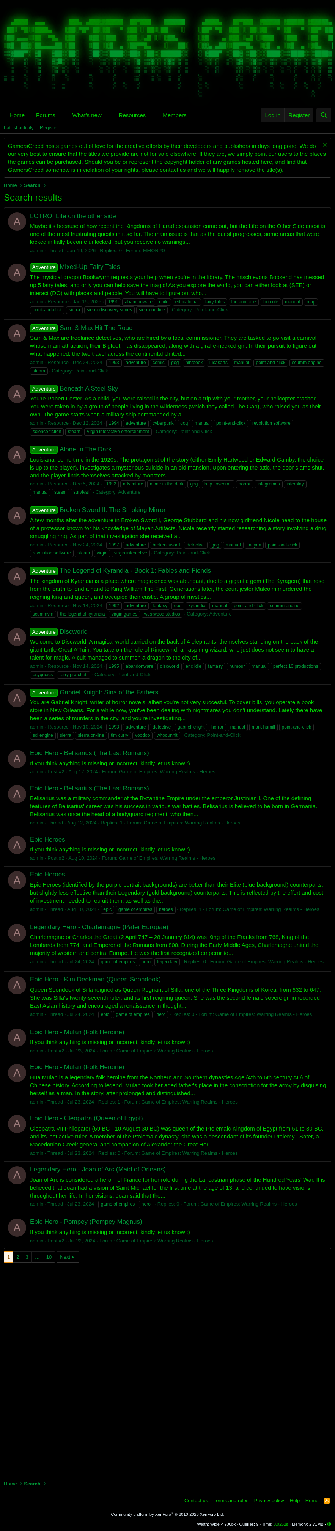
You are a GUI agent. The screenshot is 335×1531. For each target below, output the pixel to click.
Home (17, 115)
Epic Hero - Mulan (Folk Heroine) (77, 1032)
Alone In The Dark (71, 449)
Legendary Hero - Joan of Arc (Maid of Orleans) (98, 1169)
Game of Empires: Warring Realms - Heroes (167, 771)
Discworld (59, 631)
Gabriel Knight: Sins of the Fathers (94, 692)
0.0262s (281, 1524)
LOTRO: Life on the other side (73, 216)
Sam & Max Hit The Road (81, 327)
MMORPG (154, 250)
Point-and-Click (211, 309)
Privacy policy (269, 1500)
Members (175, 115)
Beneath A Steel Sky (74, 388)
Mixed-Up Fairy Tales (75, 266)
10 (49, 1257)
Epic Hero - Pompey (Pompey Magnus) (86, 1221)
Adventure (129, 492)
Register (49, 127)
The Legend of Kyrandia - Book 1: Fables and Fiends (120, 570)
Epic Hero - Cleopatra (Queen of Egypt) (86, 1118)
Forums (45, 115)
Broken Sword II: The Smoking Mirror (98, 509)
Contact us (196, 1500)
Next (65, 1257)
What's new (87, 115)
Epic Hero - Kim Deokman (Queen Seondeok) (95, 979)
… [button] (37, 1257)
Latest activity (19, 127)
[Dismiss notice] (324, 146)
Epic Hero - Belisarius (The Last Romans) (89, 753)
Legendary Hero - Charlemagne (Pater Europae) (99, 927)
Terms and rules (231, 1500)
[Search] (323, 115)
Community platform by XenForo (167, 1514)
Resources (132, 115)
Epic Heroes (47, 839)
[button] (61, 115)
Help (295, 1500)
